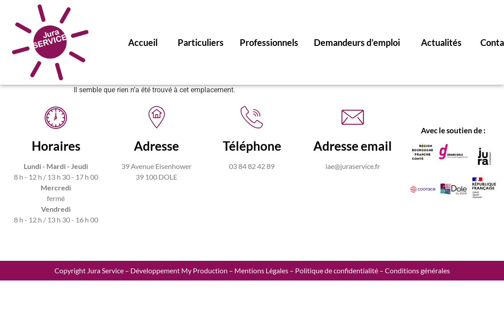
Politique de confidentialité (336, 270)
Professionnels (269, 42)
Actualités (441, 42)
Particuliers (201, 42)
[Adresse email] (353, 117)
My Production (204, 270)
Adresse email (352, 145)
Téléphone (252, 145)
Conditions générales (417, 270)
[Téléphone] (252, 117)
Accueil (143, 42)
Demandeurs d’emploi (357, 42)
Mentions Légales (261, 270)
